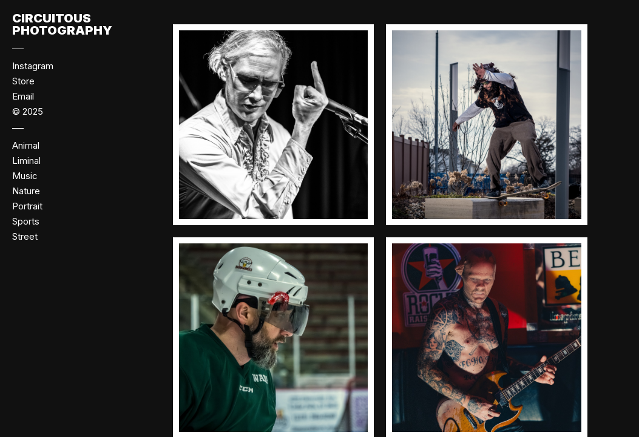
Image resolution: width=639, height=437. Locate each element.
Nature (26, 191)
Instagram (32, 66)
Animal (25, 145)
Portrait (27, 206)
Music (25, 175)
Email (23, 96)
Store (23, 81)
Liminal (26, 160)
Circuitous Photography (62, 24)
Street (25, 236)
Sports (25, 221)
